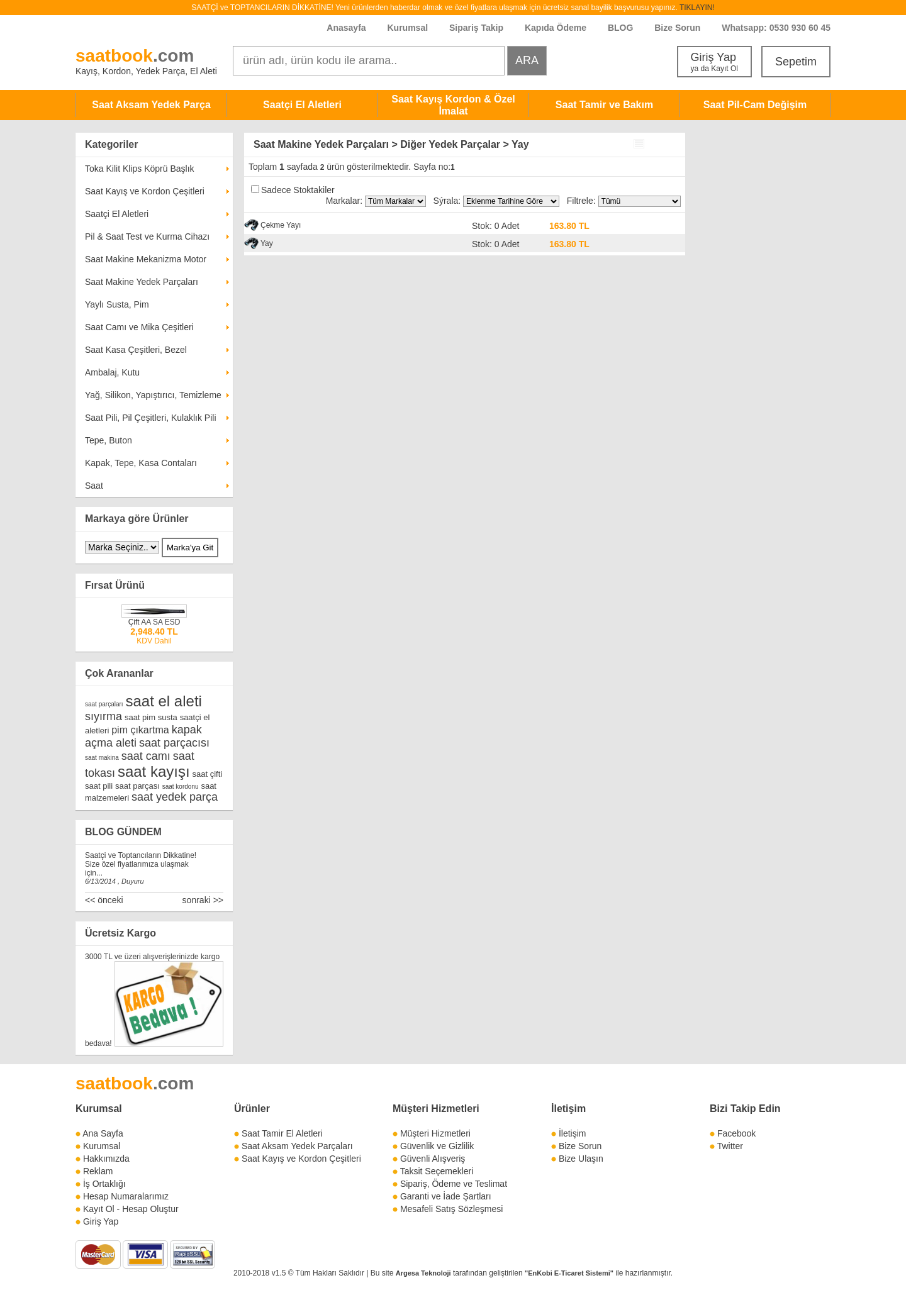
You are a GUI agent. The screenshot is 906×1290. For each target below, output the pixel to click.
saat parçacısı (174, 743)
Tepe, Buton (108, 440)
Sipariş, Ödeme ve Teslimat (453, 1184)
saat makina (102, 757)
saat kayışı (154, 771)
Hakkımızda (106, 1159)
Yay (266, 243)
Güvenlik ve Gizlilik (437, 1146)
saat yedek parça (174, 797)
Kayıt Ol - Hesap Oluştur (131, 1209)
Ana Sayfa (102, 1133)
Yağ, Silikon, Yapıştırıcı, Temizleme (153, 395)
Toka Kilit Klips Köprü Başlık (139, 169)
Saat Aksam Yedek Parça (151, 104)
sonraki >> (202, 900)
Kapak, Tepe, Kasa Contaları (141, 463)
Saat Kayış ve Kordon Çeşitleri (144, 191)
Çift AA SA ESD (154, 622)
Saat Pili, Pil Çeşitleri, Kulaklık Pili (150, 418)
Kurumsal (407, 28)
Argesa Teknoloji (423, 1273)
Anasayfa (346, 28)
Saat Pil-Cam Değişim (755, 104)
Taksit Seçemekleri (437, 1171)
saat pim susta (151, 717)
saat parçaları (104, 704)
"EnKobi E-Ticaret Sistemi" (569, 1273)
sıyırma (103, 716)
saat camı (146, 756)
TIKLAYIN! (697, 7)
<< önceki (104, 900)
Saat (94, 486)
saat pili (99, 786)
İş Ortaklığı (104, 1184)
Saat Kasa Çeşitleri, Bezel (136, 350)
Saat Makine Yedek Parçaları (141, 282)
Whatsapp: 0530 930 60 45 (776, 28)
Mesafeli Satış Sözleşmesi (451, 1209)
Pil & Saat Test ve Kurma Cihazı (147, 236)
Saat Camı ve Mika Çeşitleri (139, 327)
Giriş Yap (714, 62)
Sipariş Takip (477, 28)
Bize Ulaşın (581, 1159)
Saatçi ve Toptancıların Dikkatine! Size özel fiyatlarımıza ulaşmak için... (140, 864)
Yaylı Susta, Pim (117, 304)
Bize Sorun (677, 28)
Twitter (730, 1146)
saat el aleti (163, 700)
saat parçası (137, 786)
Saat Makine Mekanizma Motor (145, 259)
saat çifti (208, 774)
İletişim (568, 1108)
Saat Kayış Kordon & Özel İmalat (453, 105)
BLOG (620, 28)
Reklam (98, 1171)
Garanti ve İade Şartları (445, 1196)
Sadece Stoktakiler (298, 190)
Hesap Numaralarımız (126, 1196)
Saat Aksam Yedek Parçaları (297, 1146)
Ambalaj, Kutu (112, 372)
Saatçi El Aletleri (302, 104)
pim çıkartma (140, 730)
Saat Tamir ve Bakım (604, 104)
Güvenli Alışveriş (432, 1159)
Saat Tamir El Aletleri (282, 1133)
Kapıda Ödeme (555, 28)
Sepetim (796, 61)
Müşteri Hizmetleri (435, 1133)
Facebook (736, 1133)
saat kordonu (180, 786)
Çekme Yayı (280, 225)
